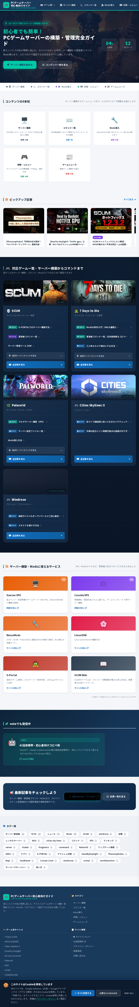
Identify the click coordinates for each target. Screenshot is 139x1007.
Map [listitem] (10, 860)
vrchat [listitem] (88, 860)
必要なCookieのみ (108, 993)
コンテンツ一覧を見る (55, 64)
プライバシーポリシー (83, 946)
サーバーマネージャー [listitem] (18, 867)
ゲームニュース (115, 86)
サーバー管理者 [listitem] (15, 834)
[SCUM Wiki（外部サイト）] (103, 674)
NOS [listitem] (36, 840)
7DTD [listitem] (36, 834)
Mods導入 (107, 5)
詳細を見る (129, 993)
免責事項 (77, 950)
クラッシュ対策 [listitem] (66, 854)
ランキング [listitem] (110, 840)
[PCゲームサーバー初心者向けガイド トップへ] (19, 5)
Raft (7, 965)
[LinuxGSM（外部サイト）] (103, 634)
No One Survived (13, 955)
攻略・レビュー (88, 86)
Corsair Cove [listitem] (48, 860)
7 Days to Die (11, 936)
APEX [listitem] (10, 854)
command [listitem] (66, 847)
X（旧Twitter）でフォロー (83, 798)
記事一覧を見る (116, 798)
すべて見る (129, 201)
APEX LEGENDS (12, 941)
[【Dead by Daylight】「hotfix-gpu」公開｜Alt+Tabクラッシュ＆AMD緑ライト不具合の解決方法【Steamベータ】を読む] (67, 229)
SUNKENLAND (11, 974)
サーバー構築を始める (20, 64)
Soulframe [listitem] (27, 860)
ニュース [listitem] (53, 834)
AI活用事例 (79, 941)
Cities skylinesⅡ (12, 946)
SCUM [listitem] (88, 834)
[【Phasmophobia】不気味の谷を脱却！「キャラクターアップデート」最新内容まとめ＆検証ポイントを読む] (23, 229)
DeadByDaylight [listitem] (92, 854)
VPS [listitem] (93, 840)
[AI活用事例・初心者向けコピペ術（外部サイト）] (53, 749)
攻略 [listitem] (122, 834)
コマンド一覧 (88, 5)
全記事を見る (35, 364)
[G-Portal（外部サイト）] (35, 674)
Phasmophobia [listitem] (118, 854)
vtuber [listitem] (27, 847)
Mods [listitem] (71, 834)
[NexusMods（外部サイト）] (35, 634)
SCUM (7, 969)
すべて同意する (83, 993)
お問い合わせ (79, 955)
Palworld (9, 960)
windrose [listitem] (105, 834)
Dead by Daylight (13, 950)
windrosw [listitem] (70, 860)
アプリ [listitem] (26, 854)
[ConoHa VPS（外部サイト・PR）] (103, 594)
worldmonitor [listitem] (109, 860)
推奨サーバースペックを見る (35, 355)
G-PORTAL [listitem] (44, 854)
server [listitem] (11, 847)
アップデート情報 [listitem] (108, 847)
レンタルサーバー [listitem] (16, 840)
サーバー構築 (68, 5)
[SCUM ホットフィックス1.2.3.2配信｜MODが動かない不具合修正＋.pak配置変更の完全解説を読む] (111, 229)
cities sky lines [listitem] (55, 840)
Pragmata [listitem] (46, 847)
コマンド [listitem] (77, 840)
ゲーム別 (47, 5)
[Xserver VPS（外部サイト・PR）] (35, 594)
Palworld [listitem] (85, 847)
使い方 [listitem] (41, 867)
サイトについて (81, 936)
